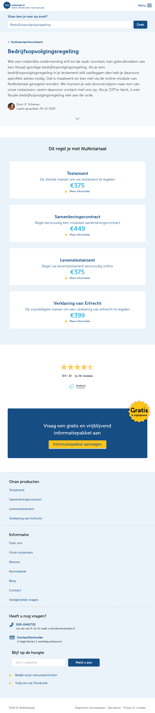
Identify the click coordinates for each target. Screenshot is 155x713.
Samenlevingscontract (25, 499)
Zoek (140, 24)
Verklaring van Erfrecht (25, 518)
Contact (15, 590)
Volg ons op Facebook (28, 683)
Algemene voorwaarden (90, 707)
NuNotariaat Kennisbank (25, 42)
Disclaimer (114, 707)
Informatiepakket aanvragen (77, 444)
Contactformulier (30, 637)
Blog (12, 581)
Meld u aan (84, 662)
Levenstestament (21, 509)
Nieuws (14, 562)
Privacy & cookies (134, 707)
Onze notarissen (21, 552)
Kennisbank (17, 571)
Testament (16, 490)
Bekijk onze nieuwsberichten (33, 675)
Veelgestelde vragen (23, 600)
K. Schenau (32, 104)
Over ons (15, 543)
